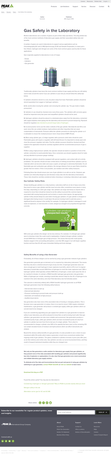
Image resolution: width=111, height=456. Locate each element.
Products (54, 6)
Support (75, 6)
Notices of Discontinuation (82, 431)
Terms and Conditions (33, 450)
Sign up (102, 412)
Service (83, 6)
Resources (90, 1)
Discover (92, 6)
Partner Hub (98, 1)
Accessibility (4, 450)
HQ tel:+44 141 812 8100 (53, 450)
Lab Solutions (64, 6)
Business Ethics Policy (63, 434)
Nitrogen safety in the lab (32, 387)
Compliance (43, 450)
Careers (83, 1)
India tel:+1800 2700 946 (7, 452)
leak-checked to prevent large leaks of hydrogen (52, 123)
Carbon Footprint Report (101, 434)
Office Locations (79, 429)
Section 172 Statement (63, 431)
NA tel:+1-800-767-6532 (66, 450)
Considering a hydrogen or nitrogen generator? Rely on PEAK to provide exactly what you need (54, 383)
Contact (101, 6)
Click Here (27, 249)
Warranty (24, 450)
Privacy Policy (12, 450)
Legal (18, 450)
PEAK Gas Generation (63, 429)
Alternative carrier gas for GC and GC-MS (37, 391)
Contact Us (78, 426)
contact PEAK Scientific (51, 364)
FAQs (95, 429)
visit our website (66, 364)
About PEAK (60, 426)
